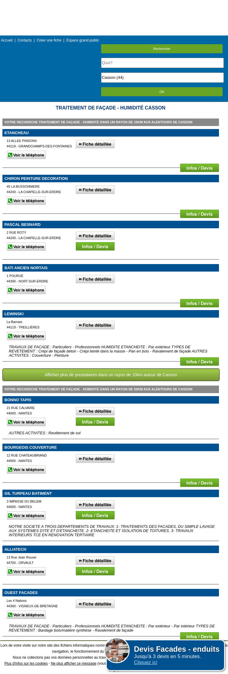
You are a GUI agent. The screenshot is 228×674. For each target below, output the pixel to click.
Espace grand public (82, 40)
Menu (114, 4)
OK (161, 92)
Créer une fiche (49, 40)
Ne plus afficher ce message (73, 663)
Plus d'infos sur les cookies (26, 663)
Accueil (7, 40)
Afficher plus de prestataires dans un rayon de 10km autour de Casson (111, 374)
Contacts (24, 40)
